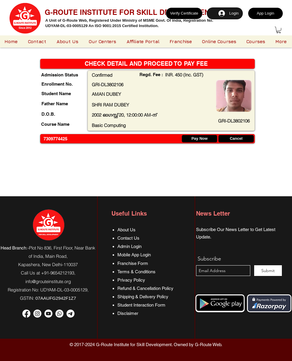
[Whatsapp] (59, 314)
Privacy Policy (131, 279)
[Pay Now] (199, 138)
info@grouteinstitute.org (48, 281)
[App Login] (265, 13)
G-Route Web (208, 344)
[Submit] (268, 270)
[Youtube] (48, 314)
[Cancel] (236, 138)
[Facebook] (26, 314)
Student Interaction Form (141, 304)
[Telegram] (70, 314)
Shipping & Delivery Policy (142, 296)
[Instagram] (37, 314)
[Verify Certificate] (184, 13)
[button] (278, 30)
